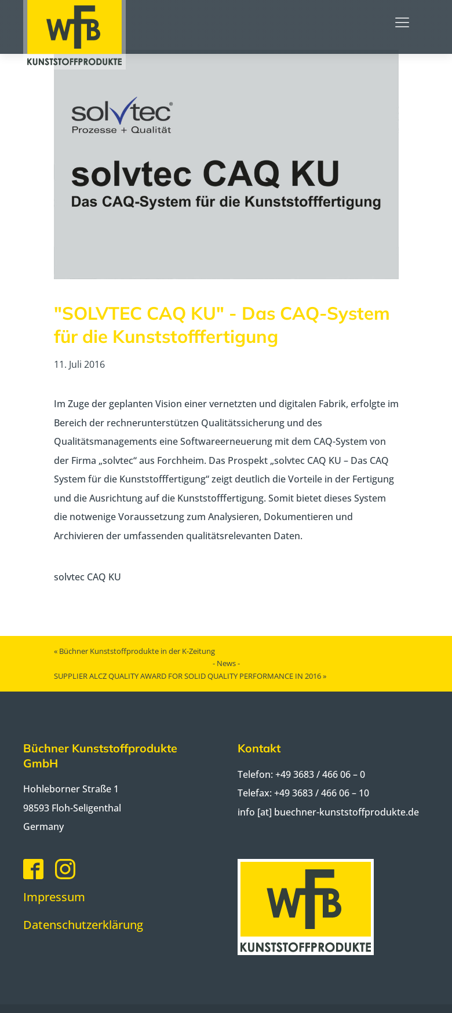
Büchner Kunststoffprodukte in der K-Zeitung (137, 651)
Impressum (54, 897)
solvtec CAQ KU (87, 577)
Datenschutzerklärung (83, 924)
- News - (226, 663)
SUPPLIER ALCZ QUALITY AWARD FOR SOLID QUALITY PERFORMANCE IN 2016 (187, 676)
